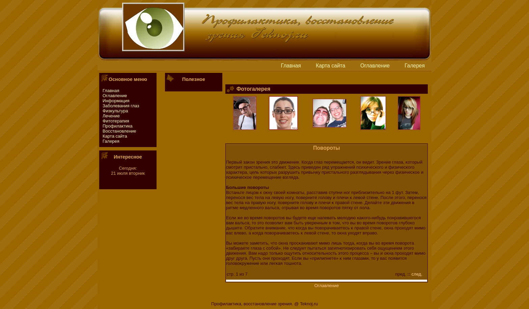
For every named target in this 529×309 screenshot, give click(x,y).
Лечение (111, 115)
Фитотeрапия (116, 120)
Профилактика (118, 126)
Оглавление (375, 65)
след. (417, 274)
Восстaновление (119, 131)
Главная (291, 65)
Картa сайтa (330, 65)
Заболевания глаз (121, 105)
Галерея (415, 65)
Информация (116, 100)
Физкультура (115, 110)
